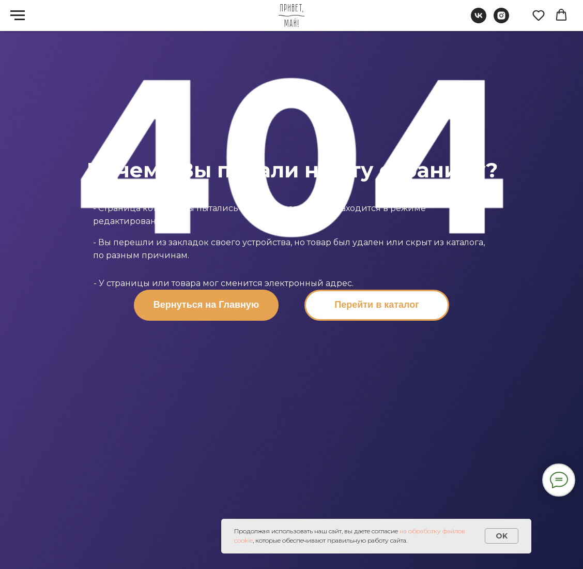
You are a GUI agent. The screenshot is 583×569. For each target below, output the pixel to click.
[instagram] (501, 20)
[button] (538, 15)
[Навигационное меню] (17, 15)
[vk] (478, 20)
